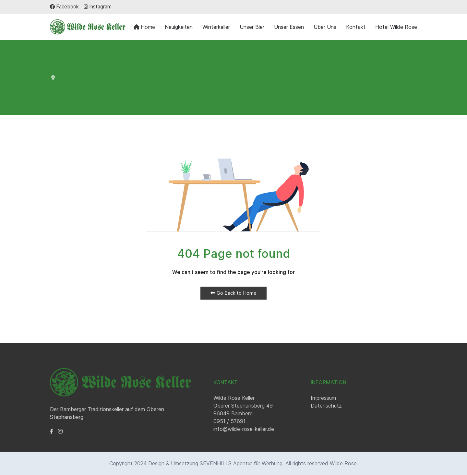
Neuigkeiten (179, 27)
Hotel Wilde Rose (396, 27)
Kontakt (355, 27)
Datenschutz (326, 405)
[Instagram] (98, 7)
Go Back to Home (233, 293)
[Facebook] (64, 7)
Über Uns (325, 27)
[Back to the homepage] (88, 27)
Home (144, 27)
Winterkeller (216, 27)
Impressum (323, 398)
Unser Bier (252, 27)
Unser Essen (289, 27)
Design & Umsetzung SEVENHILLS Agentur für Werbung (215, 463)
